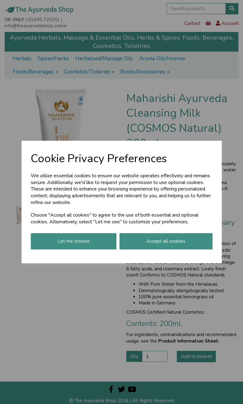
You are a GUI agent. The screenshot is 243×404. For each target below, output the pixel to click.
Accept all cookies (165, 241)
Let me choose (74, 241)
